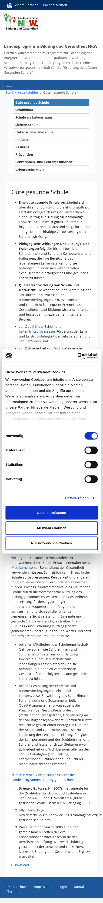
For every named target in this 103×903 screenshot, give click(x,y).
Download (21, 865)
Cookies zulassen (51, 513)
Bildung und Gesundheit (27, 26)
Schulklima (24, 110)
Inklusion (22, 139)
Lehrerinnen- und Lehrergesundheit (44, 162)
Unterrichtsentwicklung (34, 132)
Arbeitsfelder (28, 92)
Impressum (43, 886)
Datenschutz (17, 886)
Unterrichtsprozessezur (37, 331)
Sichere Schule (26, 124)
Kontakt (80, 886)
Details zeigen (77, 498)
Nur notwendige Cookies (51, 543)
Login (63, 886)
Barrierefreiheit (55, 5)
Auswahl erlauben (51, 528)
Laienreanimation (29, 169)
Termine (13, 891)
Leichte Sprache (22, 5)
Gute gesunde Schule (32, 102)
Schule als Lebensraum (33, 117)
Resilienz (22, 147)
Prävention (24, 154)
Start (9, 92)
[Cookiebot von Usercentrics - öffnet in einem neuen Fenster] (77, 356)
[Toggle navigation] (8, 84)
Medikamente (22, 567)
